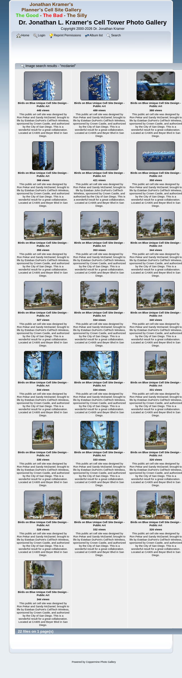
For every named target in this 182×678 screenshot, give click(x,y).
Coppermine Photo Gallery (101, 662)
